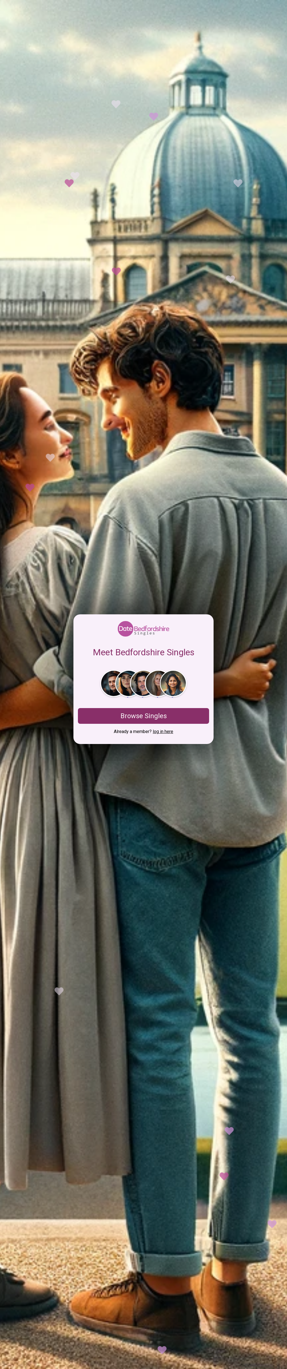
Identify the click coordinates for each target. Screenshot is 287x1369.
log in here (163, 731)
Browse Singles (144, 716)
